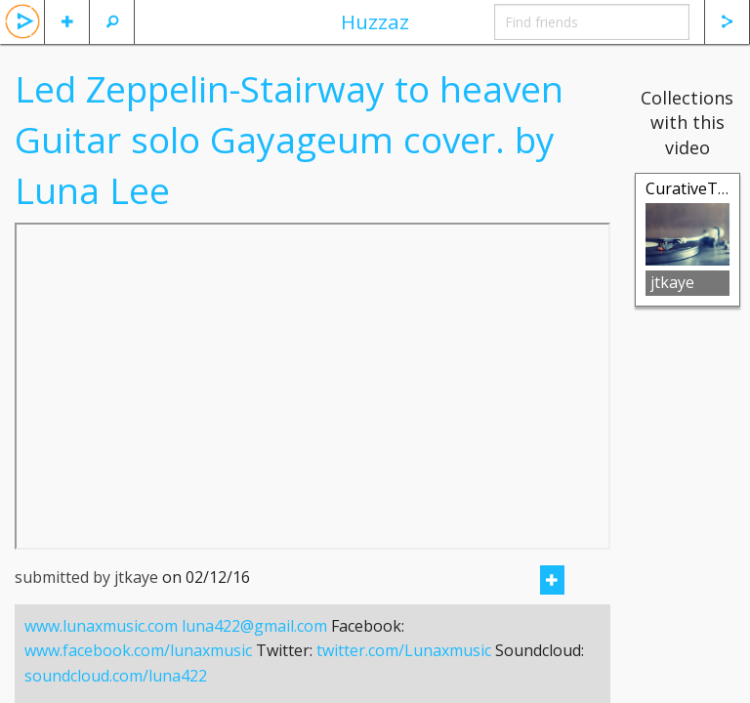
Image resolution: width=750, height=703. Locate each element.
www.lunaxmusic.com (101, 626)
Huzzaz (375, 21)
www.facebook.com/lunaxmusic (138, 650)
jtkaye (672, 282)
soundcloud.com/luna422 (115, 675)
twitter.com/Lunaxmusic (403, 650)
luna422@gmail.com (254, 626)
